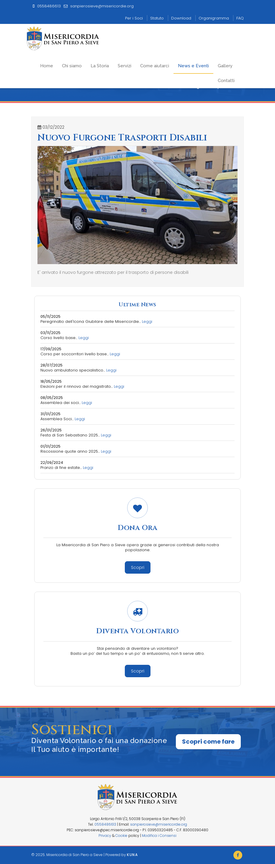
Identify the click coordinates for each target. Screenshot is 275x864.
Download (181, 18)
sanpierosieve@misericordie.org (158, 824)
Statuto (157, 18)
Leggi (147, 321)
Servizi (124, 65)
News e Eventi (193, 65)
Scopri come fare (208, 741)
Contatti (226, 80)
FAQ (240, 18)
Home (46, 65)
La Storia (100, 65)
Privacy (105, 835)
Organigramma (214, 18)
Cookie (121, 835)
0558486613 (105, 824)
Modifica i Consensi (159, 835)
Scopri (137, 567)
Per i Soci (134, 18)
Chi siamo (72, 65)
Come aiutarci (154, 65)
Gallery (225, 65)
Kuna (132, 854)
